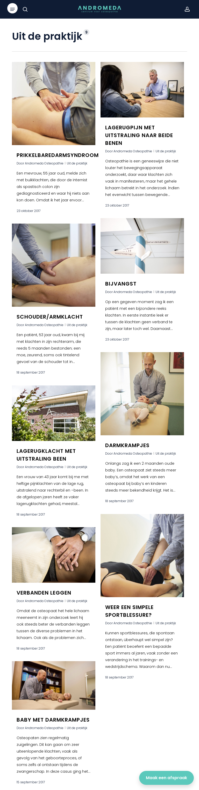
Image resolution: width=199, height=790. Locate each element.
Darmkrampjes (127, 456)
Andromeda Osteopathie (44, 163)
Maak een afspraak (166, 778)
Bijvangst (121, 294)
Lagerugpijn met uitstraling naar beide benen (139, 135)
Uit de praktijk (77, 163)
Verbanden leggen (44, 597)
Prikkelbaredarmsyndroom (58, 155)
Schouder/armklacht (50, 321)
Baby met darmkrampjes (53, 724)
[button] (12, 9)
